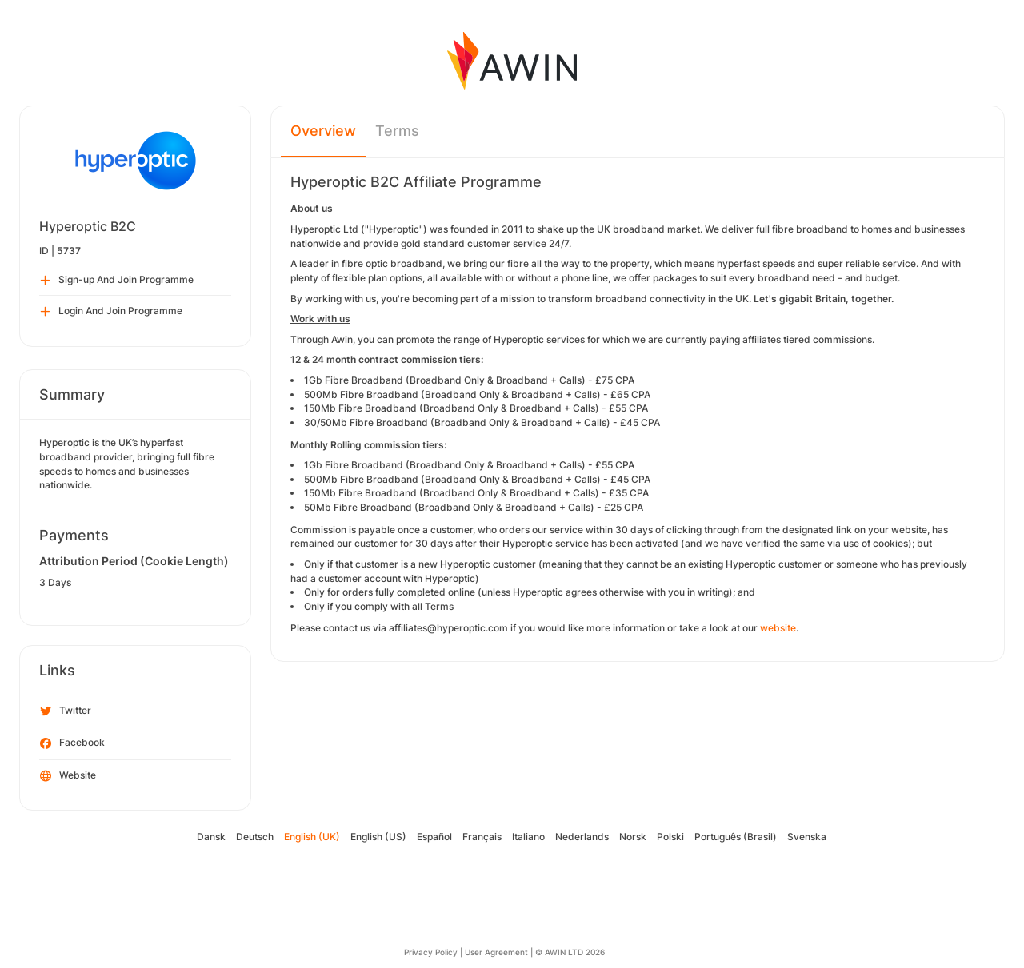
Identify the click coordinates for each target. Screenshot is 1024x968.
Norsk (632, 837)
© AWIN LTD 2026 (570, 952)
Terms (397, 130)
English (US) (378, 837)
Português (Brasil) (735, 837)
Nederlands (582, 837)
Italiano (528, 837)
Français (482, 837)
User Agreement (496, 952)
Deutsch (255, 837)
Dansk (211, 837)
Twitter (65, 711)
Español (434, 837)
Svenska (806, 837)
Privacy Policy (431, 952)
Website (68, 776)
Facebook (72, 743)
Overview (323, 130)
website (778, 628)
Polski (670, 837)
